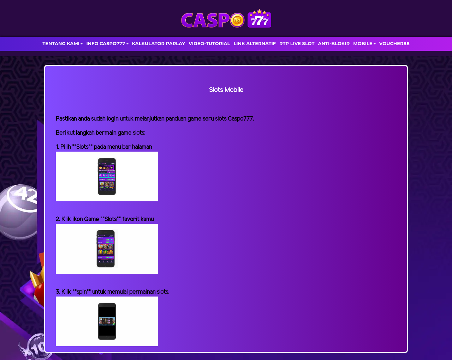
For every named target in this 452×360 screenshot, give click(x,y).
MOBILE (362, 43)
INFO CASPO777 (105, 43)
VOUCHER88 (394, 43)
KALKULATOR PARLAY (158, 43)
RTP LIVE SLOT (296, 43)
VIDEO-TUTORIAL (209, 43)
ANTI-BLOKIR (334, 43)
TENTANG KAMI (60, 43)
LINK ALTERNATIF (254, 43)
